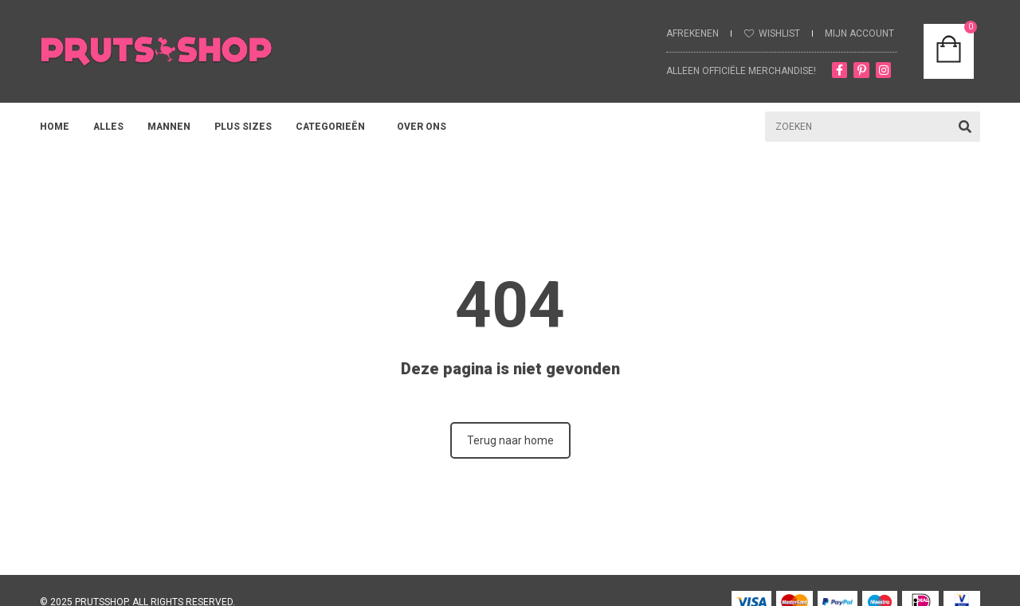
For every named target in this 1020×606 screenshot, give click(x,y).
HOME (54, 126)
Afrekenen (692, 33)
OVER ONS (425, 127)
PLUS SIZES (243, 126)
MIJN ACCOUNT (859, 33)
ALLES (108, 126)
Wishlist (779, 33)
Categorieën (334, 127)
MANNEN (168, 126)
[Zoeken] (965, 126)
